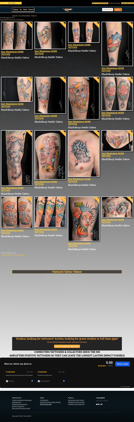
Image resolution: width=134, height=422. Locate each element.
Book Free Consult (117, 3)
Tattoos (15, 9)
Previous (3, 20)
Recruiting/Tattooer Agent (21, 408)
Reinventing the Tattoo (76, 400)
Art (21, 9)
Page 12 (34, 15)
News (25, 9)
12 (12, 20)
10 (9, 20)
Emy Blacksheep (24, 15)
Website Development (19, 404)
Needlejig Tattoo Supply (76, 402)
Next (21, 20)
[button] (107, 9)
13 (14, 20)
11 (11, 20)
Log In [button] (117, 9)
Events (30, 9)
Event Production (18, 406)
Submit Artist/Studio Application (67, 346)
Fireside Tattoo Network (76, 404)
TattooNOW (44, 400)
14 (16, 20)
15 (17, 20)
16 (19, 20)
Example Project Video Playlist (50, 402)
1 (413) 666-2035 (46, 404)
